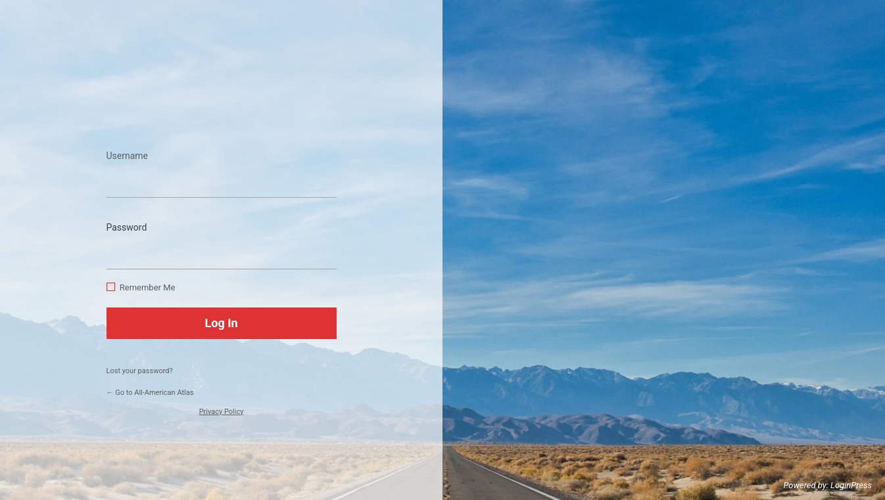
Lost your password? (140, 371)
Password (127, 227)
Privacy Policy (221, 411)
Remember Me (148, 287)
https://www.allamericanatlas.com (221, 99)
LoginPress (851, 485)
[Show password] (323, 250)
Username (128, 155)
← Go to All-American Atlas (150, 392)
